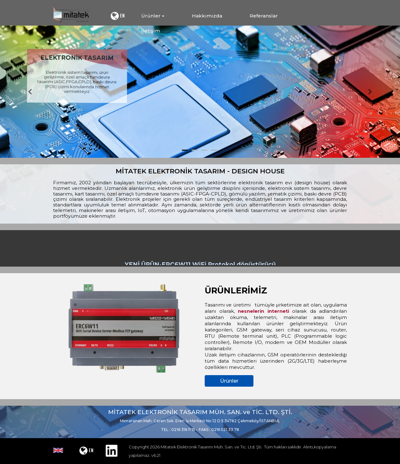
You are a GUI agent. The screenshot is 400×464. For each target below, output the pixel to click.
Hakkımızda (207, 16)
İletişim (150, 31)
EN (117, 16)
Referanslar (264, 16)
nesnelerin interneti (263, 311)
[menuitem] (165, 15)
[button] (30, 92)
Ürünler (229, 381)
